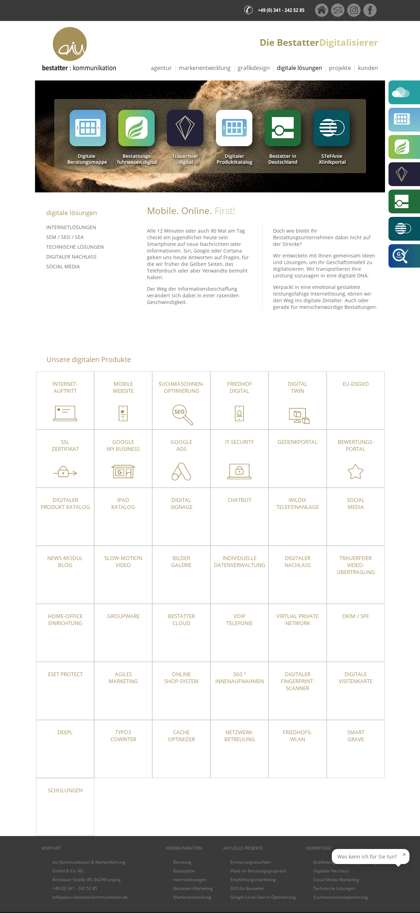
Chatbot (239, 499)
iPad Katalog (123, 503)
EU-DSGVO (356, 383)
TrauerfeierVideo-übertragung (356, 564)
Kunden (368, 68)
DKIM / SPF (355, 616)
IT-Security (239, 441)
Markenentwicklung (205, 68)
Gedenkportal (297, 441)
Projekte (340, 68)
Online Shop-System (181, 678)
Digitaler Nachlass (71, 256)
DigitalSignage (181, 503)
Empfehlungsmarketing (253, 880)
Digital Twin (297, 387)
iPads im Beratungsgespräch (258, 871)
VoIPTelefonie (239, 620)
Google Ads (181, 445)
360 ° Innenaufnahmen (239, 678)
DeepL (65, 732)
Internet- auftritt (65, 387)
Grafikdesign (254, 68)
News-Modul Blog (65, 561)
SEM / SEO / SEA (65, 237)
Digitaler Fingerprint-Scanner (298, 681)
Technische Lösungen (75, 246)
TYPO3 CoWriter (123, 736)
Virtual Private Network (297, 620)
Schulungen (65, 790)
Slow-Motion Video (123, 561)
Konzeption (184, 871)
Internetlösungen (71, 227)
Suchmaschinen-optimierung (181, 387)
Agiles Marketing (123, 678)
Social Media (63, 266)
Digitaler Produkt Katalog (65, 503)
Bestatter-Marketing (193, 888)
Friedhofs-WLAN (297, 736)
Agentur (161, 68)
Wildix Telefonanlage (297, 503)
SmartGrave (355, 736)
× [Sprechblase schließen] (404, 854)
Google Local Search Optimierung (263, 897)
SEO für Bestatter (247, 888)
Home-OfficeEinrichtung (65, 620)
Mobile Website (123, 387)
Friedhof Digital (239, 387)
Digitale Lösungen (299, 68)
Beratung (182, 862)
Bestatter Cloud (181, 620)
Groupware (123, 616)
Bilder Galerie (181, 561)
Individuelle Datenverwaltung (239, 561)
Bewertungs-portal (356, 445)
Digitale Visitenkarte (355, 678)
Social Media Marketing (336, 880)
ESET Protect (65, 674)
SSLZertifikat (65, 445)
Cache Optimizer (181, 736)
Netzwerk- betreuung (239, 736)
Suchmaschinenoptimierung (340, 897)
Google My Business (123, 445)
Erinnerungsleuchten (250, 862)
